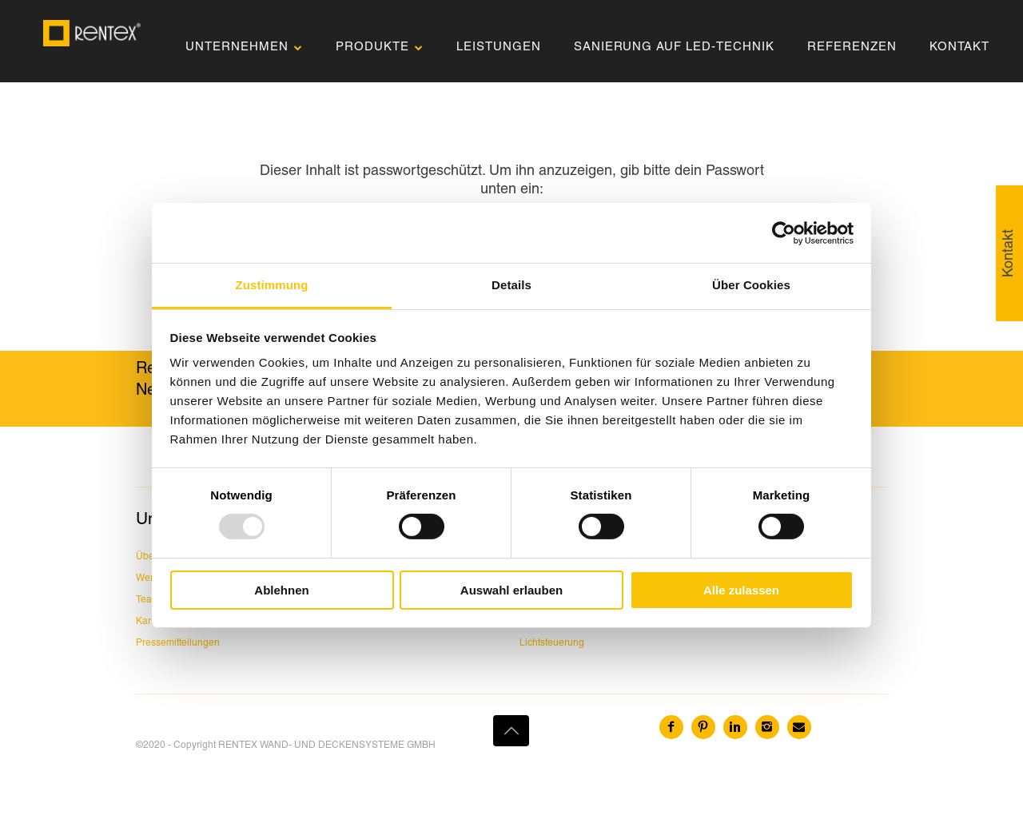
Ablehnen (281, 590)
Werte (148, 578)
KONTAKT (959, 47)
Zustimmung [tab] (272, 285)
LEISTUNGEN (498, 47)
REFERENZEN (852, 47)
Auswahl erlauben (511, 590)
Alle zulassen (741, 590)
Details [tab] (511, 285)
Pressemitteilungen (178, 642)
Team (148, 599)
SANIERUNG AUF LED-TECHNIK (674, 47)
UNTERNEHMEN (237, 47)
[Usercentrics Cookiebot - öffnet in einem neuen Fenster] (784, 233)
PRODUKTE (372, 47)
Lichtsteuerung (551, 642)
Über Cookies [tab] (751, 285)
